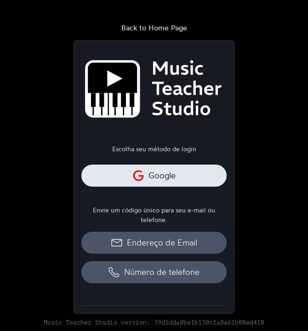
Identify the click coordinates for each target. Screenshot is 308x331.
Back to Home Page (154, 27)
